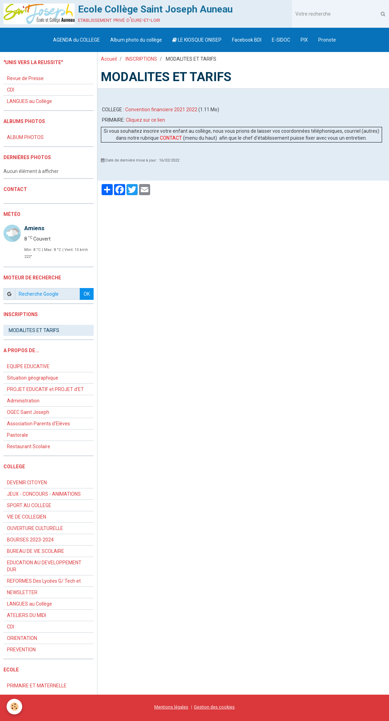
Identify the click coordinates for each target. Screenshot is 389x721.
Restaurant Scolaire (28, 446)
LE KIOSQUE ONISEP (197, 40)
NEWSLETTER (22, 592)
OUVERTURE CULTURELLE (35, 528)
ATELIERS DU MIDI (26, 615)
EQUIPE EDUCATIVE (28, 366)
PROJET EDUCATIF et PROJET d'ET (45, 389)
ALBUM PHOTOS (25, 137)
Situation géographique (32, 378)
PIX (304, 40)
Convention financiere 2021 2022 (161, 109)
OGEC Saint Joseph (28, 412)
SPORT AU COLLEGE (29, 505)
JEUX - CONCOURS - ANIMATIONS (44, 494)
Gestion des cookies (214, 707)
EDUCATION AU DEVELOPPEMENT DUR (44, 566)
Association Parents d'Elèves (38, 423)
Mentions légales (171, 707)
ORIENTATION (22, 638)
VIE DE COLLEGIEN (26, 517)
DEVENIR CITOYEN (27, 482)
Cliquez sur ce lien (145, 120)
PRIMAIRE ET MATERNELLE (37, 685)
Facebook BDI (246, 40)
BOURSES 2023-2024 (30, 539)
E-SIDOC (281, 40)
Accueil (109, 59)
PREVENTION (21, 649)
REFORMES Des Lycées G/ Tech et (44, 581)
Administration (23, 400)
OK (87, 294)
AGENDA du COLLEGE (76, 40)
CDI (10, 90)
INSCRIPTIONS (141, 59)
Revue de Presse (25, 78)
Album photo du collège (136, 40)
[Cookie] (15, 706)
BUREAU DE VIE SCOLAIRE (35, 551)
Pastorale (17, 435)
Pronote (327, 40)
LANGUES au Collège (29, 101)
